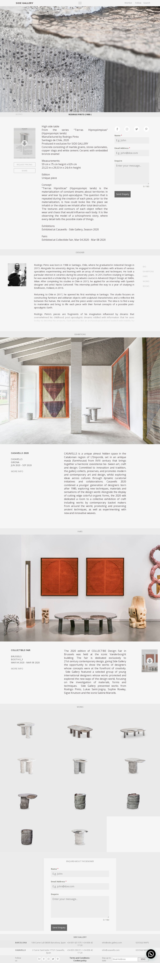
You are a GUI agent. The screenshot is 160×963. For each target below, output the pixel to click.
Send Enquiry (122, 194)
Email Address (122, 148)
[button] (152, 957)
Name (118, 135)
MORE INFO (17, 471)
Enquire (118, 161)
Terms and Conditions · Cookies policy (80, 959)
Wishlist (128, 2)
